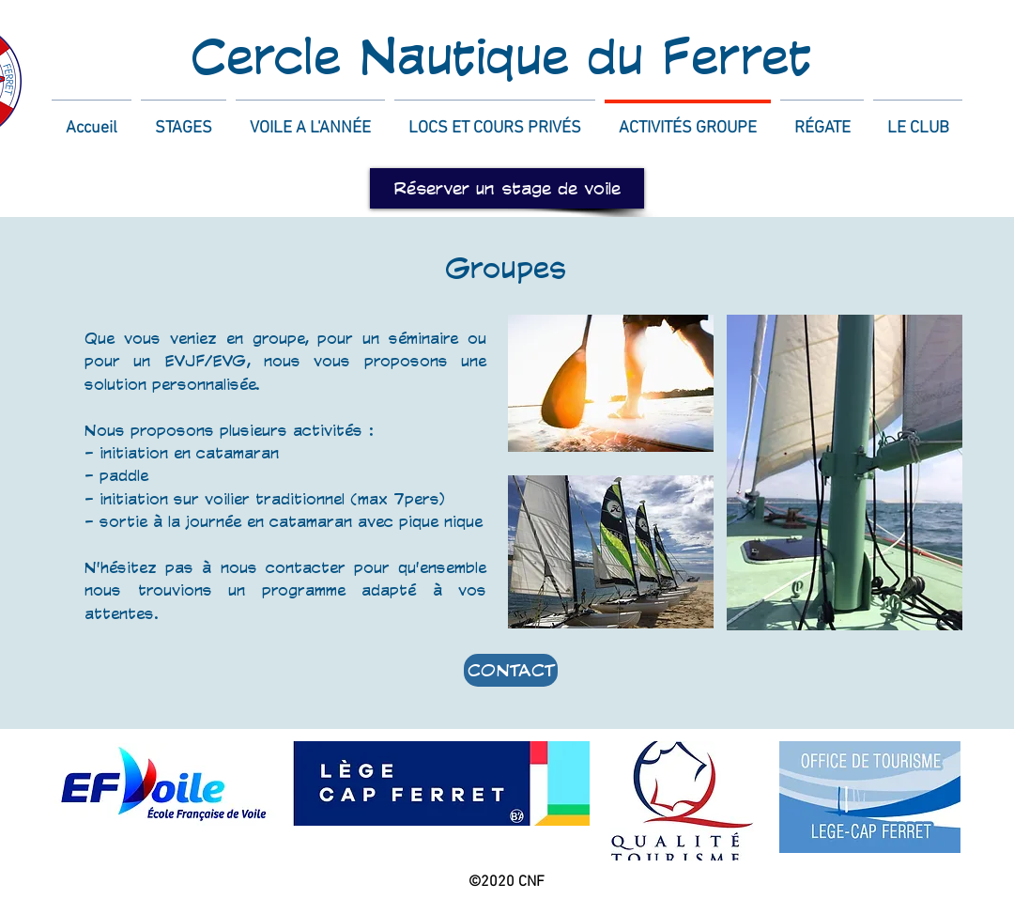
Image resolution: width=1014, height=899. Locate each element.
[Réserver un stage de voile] (507, 188)
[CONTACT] (511, 670)
